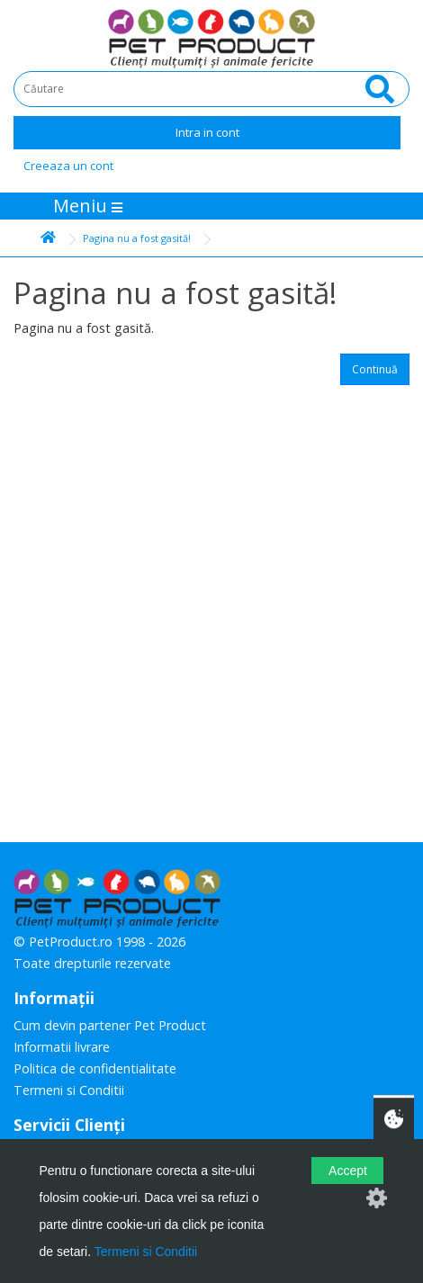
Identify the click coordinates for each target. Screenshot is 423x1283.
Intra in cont (207, 132)
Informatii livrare (62, 1046)
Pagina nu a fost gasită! (137, 238)
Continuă (375, 369)
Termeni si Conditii (69, 1090)
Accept (347, 1170)
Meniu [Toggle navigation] (87, 205)
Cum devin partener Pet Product (110, 1025)
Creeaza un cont (68, 165)
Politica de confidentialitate (95, 1068)
